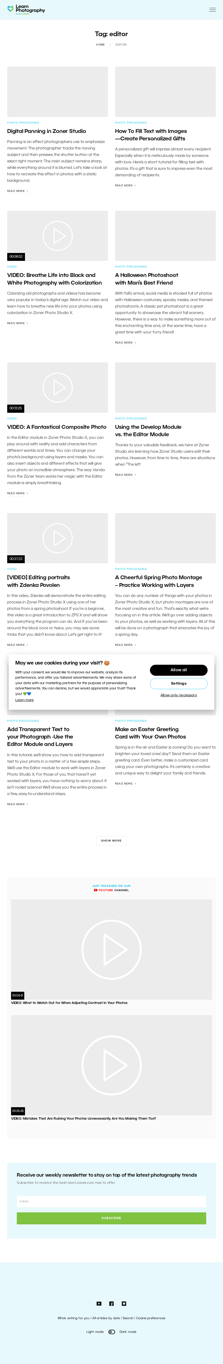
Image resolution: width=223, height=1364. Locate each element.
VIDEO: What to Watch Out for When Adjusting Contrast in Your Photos (69, 1003)
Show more (111, 841)
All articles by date (106, 1318)
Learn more (24, 700)
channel (111, 890)
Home (100, 45)
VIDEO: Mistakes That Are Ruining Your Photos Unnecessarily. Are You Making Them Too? (83, 1118)
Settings (178, 683)
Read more (18, 191)
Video (12, 267)
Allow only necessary (179, 695)
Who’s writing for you (74, 1318)
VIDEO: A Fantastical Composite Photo (56, 427)
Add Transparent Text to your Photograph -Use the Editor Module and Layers (40, 737)
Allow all (179, 670)
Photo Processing (23, 123)
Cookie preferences (151, 1318)
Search (128, 1318)
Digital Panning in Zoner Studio (46, 131)
